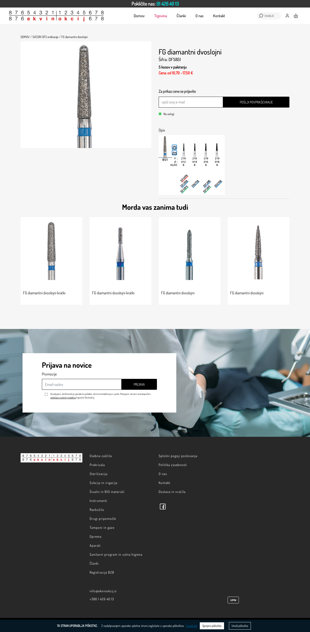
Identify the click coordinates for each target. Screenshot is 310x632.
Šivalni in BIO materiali (107, 492)
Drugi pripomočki (103, 518)
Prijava (139, 384)
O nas (199, 15)
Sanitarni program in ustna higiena (116, 554)
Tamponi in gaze (102, 527)
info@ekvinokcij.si (103, 591)
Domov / (26, 37)
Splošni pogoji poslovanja (178, 456)
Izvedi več (191, 626)
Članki (181, 15)
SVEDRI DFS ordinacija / (46, 37)
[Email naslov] (82, 384)
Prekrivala (97, 465)
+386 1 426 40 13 (102, 599)
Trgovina (160, 15)
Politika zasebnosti (173, 465)
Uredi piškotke (240, 626)
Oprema (95, 536)
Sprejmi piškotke (212, 626)
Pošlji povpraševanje (256, 102)
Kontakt (219, 15)
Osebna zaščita (101, 456)
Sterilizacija (99, 474)
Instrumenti (98, 501)
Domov (139, 15)
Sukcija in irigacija (103, 483)
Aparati (95, 545)
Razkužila (97, 509)
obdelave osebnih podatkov (63, 397)
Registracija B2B (102, 572)
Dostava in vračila (172, 492)
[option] (155, 4)
